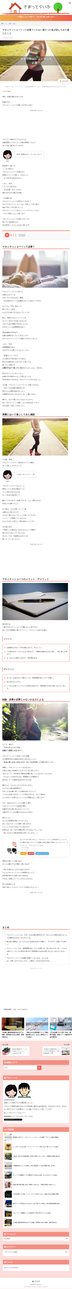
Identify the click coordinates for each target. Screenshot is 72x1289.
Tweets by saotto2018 (11, 1268)
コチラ (23, 1113)
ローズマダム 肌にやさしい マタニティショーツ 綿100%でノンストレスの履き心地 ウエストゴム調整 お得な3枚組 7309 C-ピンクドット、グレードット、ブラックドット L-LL (44, 842)
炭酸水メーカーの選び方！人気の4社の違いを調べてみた (36, 16)
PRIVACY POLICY (35, 1284)
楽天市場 (35, 853)
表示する (22, 235)
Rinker (27, 847)
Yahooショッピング (48, 853)
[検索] (39, 1068)
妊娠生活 (25, 1009)
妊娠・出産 (17, 1009)
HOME (36, 1281)
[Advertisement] (36, 125)
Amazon (25, 853)
